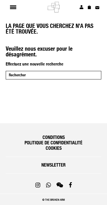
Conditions (54, 137)
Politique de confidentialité (53, 142)
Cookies (54, 148)
